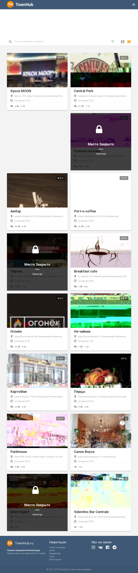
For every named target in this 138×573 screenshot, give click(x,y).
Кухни (52, 550)
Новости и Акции (57, 547)
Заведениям (55, 553)
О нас (51, 556)
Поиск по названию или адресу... (29, 41)
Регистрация (55, 559)
